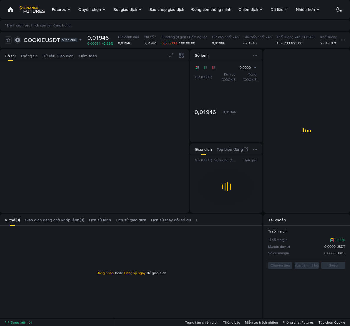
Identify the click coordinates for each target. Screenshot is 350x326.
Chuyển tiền (280, 265)
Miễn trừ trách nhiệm (261, 322)
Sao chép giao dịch (167, 9)
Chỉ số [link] (150, 37)
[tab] (10, 55)
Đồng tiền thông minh (211, 9)
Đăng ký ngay (134, 273)
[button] (194, 220)
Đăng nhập (105, 273)
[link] (10, 9)
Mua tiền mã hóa (307, 265)
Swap (333, 265)
